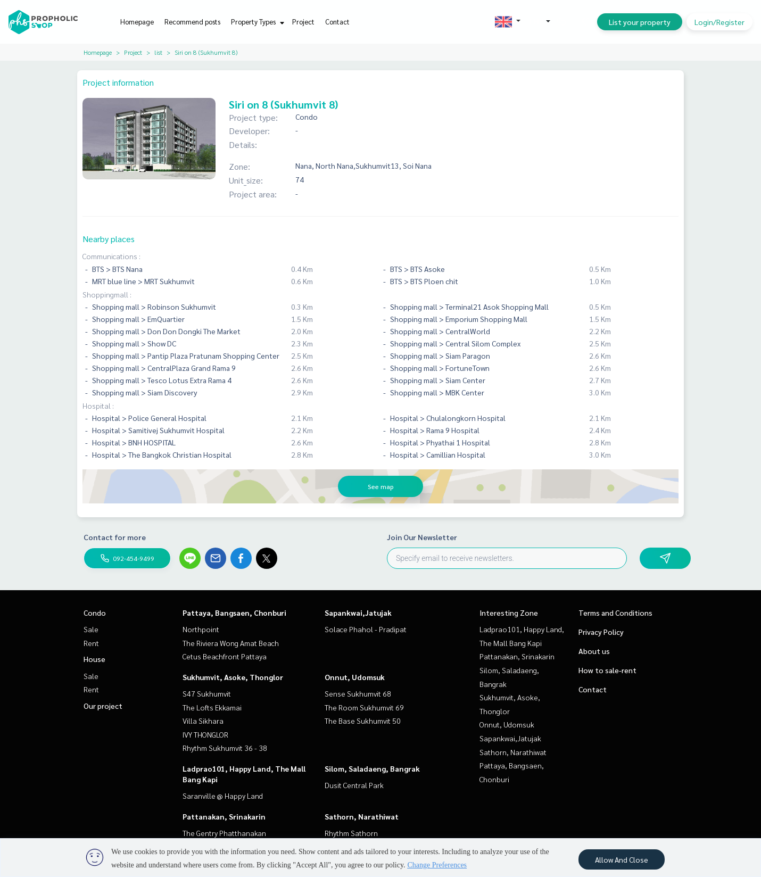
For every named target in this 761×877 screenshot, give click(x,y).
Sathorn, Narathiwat (362, 816)
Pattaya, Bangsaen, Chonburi (234, 612)
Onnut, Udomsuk (355, 677)
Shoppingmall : (106, 294)
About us (594, 651)
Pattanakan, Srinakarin (224, 816)
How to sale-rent (607, 670)
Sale (91, 629)
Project (303, 21)
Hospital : (98, 405)
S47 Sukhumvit (207, 693)
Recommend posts (192, 21)
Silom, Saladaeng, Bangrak (372, 768)
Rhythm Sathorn (351, 833)
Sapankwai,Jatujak (358, 612)
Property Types (256, 21)
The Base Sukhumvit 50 (363, 720)
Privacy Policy (601, 631)
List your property (640, 22)
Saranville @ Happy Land (223, 795)
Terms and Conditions (615, 612)
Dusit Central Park (354, 785)
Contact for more (115, 537)
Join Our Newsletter (422, 537)
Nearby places (108, 238)
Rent (91, 643)
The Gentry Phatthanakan (224, 833)
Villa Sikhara (203, 720)
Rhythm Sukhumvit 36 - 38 (225, 747)
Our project (103, 705)
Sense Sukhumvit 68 (358, 693)
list (158, 52)
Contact (337, 21)
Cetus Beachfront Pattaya (225, 656)
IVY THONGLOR (205, 734)
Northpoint (201, 629)
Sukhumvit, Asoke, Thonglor (233, 677)
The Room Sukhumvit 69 (364, 707)
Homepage (137, 21)
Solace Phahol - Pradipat (366, 629)
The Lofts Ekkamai (212, 707)
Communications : (111, 256)
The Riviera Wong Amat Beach (231, 643)
